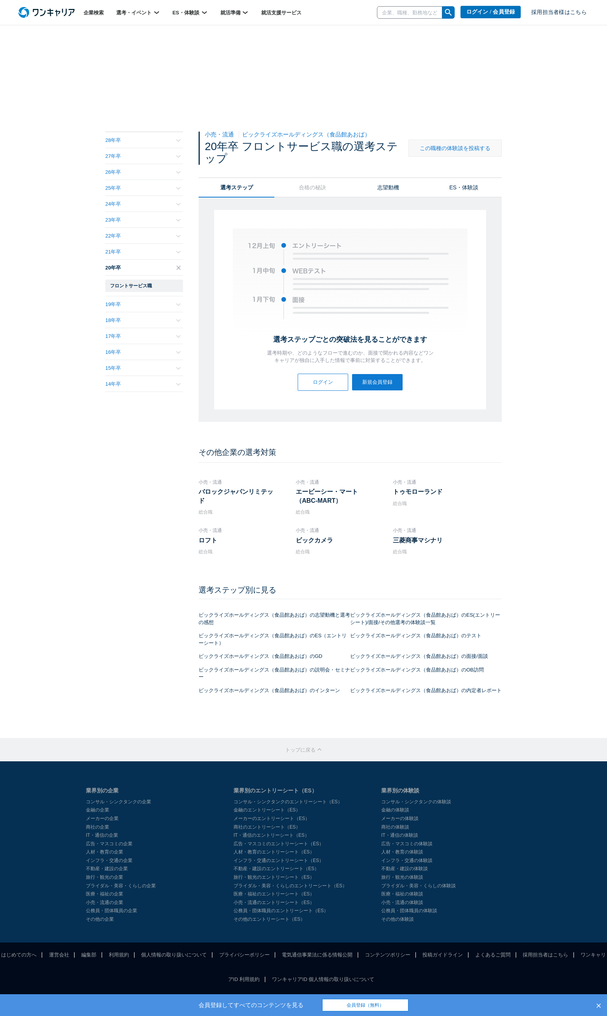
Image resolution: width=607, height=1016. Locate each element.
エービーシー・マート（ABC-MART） (327, 496)
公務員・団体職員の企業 (111, 910)
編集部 (88, 955)
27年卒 (143, 156)
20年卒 (143, 268)
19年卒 (143, 304)
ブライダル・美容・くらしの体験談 (418, 885)
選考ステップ (236, 187)
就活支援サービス (281, 13)
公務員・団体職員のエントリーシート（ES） (281, 910)
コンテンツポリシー (387, 955)
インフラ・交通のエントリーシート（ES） (279, 860)
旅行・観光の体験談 (402, 877)
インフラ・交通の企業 (109, 860)
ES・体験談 (190, 12)
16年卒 (143, 352)
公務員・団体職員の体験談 (409, 910)
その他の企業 (100, 919)
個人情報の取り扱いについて (174, 955)
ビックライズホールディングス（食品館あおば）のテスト (415, 635)
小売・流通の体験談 (402, 902)
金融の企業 (97, 810)
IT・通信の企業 (102, 835)
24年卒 (143, 204)
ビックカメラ (314, 540)
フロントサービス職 (131, 286)
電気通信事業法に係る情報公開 (317, 955)
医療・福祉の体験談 (402, 894)
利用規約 (119, 955)
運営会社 (59, 955)
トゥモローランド (418, 491)
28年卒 (143, 140)
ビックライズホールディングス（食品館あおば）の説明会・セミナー (274, 673)
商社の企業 (97, 827)
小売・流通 (220, 134)
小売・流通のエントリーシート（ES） (274, 902)
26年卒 (143, 172)
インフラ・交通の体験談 (407, 860)
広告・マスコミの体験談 (407, 843)
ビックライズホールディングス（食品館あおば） (306, 134)
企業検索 (94, 13)
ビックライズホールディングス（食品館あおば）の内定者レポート (426, 690)
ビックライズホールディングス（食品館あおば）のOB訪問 (417, 670)
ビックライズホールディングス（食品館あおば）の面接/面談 (419, 656)
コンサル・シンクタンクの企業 (118, 801)
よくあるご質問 (493, 955)
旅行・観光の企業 (104, 877)
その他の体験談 (397, 919)
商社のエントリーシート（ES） (267, 827)
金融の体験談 (395, 810)
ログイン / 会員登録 (490, 12)
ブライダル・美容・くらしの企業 (121, 885)
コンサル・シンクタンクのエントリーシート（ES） (288, 801)
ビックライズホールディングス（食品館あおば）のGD (261, 656)
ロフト (208, 540)
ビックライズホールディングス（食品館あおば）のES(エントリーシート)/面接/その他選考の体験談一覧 (425, 618)
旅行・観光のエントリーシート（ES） (274, 877)
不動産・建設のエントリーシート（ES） (276, 868)
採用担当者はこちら (545, 955)
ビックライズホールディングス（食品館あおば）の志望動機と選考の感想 (274, 618)
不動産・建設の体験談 (404, 868)
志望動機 (388, 187)
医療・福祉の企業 (104, 894)
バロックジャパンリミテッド (236, 496)
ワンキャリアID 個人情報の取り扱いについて (323, 979)
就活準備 (234, 12)
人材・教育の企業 (104, 852)
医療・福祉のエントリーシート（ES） (274, 894)
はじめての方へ (19, 955)
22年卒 (143, 236)
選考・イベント (138, 12)
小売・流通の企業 (104, 902)
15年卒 (143, 368)
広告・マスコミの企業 (109, 843)
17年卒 (143, 336)
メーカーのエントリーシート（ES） (272, 818)
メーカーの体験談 (400, 818)
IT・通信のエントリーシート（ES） (271, 835)
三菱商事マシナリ (418, 540)
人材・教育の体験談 (402, 852)
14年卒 (143, 384)
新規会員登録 (377, 382)
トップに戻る (303, 750)
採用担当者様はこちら (559, 12)
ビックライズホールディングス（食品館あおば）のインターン (269, 690)
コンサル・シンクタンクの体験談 (416, 801)
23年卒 (143, 220)
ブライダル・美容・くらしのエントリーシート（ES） (290, 885)
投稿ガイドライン (442, 955)
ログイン (323, 382)
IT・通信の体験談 (399, 835)
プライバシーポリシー (244, 955)
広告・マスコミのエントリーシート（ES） (279, 843)
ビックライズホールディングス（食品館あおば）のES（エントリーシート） (273, 639)
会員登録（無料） (365, 1005)
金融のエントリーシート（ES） (267, 810)
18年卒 (143, 320)
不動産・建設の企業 (107, 868)
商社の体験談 (395, 827)
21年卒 (143, 252)
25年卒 (143, 188)
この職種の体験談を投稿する (455, 148)
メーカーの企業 (102, 818)
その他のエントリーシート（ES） (269, 919)
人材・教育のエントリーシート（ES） (274, 852)
